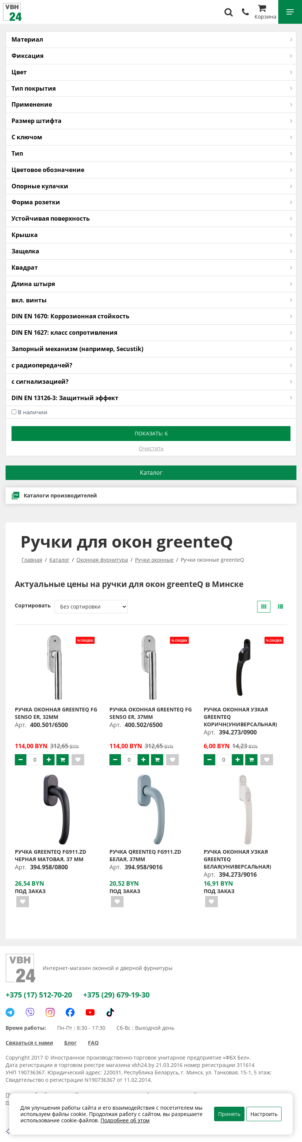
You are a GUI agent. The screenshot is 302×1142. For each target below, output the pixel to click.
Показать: (151, 433)
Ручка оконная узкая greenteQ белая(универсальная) (237, 859)
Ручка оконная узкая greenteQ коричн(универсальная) (240, 717)
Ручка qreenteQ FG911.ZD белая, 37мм (145, 855)
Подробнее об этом (125, 1120)
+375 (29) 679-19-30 (116, 995)
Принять (229, 1113)
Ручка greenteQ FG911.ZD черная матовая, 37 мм (50, 855)
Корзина (265, 13)
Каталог (151, 472)
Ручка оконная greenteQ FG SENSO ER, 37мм (150, 713)
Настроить (264, 1113)
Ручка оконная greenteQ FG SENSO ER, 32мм (56, 713)
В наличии (32, 412)
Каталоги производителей (54, 495)
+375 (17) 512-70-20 (39, 995)
